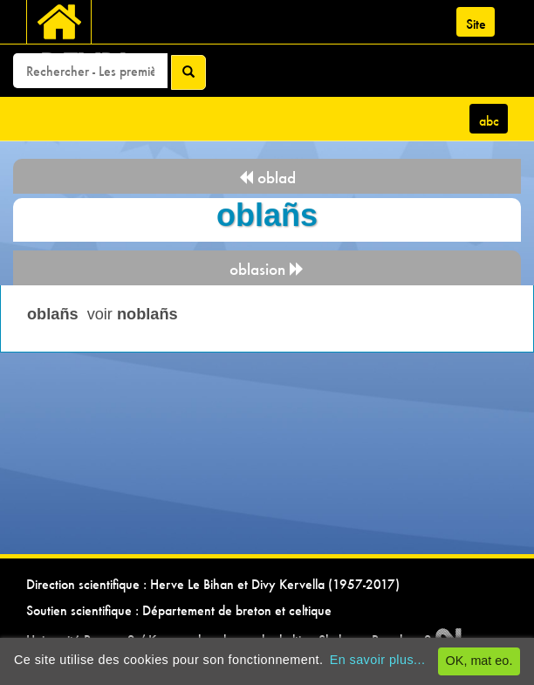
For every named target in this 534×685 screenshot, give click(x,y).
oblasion (267, 269)
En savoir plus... (378, 660)
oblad (267, 177)
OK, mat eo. (479, 661)
